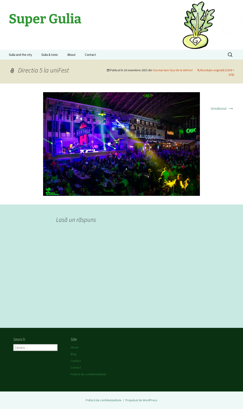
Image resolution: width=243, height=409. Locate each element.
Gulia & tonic (49, 55)
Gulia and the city (20, 55)
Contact (90, 55)
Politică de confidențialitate (88, 374)
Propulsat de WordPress (141, 400)
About (71, 55)
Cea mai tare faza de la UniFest (173, 70)
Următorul (222, 108)
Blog (73, 354)
